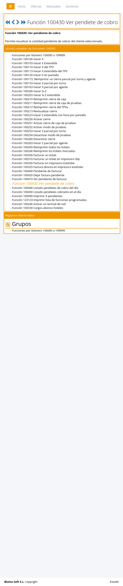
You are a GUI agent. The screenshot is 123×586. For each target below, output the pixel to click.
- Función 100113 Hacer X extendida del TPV (39, 71)
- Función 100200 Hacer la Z (28, 91)
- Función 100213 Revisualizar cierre (34, 111)
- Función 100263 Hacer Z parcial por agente (39, 143)
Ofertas (36, 6)
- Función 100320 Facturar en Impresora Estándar (43, 163)
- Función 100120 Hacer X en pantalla (35, 75)
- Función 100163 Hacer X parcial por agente (39, 87)
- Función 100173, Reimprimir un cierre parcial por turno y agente (53, 79)
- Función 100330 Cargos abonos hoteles (37, 208)
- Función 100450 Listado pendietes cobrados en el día (46, 192)
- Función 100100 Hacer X (27, 59)
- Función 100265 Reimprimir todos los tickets (40, 147)
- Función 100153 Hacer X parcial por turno (38, 83)
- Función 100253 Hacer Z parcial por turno (38, 131)
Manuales (54, 6)
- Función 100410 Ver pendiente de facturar (39, 179)
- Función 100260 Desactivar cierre (33, 139)
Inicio (22, 6)
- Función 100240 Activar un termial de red (38, 204)
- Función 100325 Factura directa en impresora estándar (47, 167)
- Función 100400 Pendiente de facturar (36, 171)
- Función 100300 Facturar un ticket (33, 155)
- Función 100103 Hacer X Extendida (34, 63)
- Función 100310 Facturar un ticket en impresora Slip (45, 159)
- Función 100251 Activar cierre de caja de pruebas (43, 123)
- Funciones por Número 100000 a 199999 (38, 55)
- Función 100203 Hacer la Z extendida (35, 95)
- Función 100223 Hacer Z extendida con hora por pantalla (48, 115)
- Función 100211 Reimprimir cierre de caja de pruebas (46, 103)
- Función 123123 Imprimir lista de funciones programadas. (49, 200)
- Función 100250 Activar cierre (30, 119)
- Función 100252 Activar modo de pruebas (38, 127)
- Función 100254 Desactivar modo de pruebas (41, 135)
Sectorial (72, 6)
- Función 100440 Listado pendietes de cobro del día (44, 188)
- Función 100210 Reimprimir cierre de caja (38, 99)
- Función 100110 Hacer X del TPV (32, 67)
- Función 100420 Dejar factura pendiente (37, 175)
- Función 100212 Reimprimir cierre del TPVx (39, 107)
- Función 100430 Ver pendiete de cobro (42, 183)
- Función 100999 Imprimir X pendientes (36, 196)
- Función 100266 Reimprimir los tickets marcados (43, 151)
